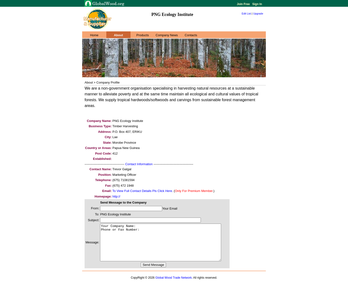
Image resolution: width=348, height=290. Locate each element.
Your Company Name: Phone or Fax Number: (168, 246)
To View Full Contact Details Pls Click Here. (142, 191)
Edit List (246, 13)
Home (94, 35)
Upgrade (258, 13)
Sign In (257, 4)
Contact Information (138, 164)
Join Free (244, 4)
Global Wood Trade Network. (174, 285)
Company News (167, 35)
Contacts (191, 35)
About (118, 35)
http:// (116, 196)
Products (142, 35)
